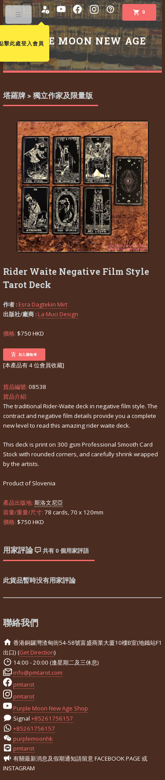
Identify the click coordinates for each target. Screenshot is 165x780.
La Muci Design (58, 314)
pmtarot (23, 684)
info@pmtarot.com (37, 672)
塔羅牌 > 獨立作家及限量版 (48, 95)
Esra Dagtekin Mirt (42, 304)
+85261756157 (52, 718)
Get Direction (36, 652)
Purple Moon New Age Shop (50, 708)
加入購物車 (24, 354)
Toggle (19, 16)
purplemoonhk (33, 739)
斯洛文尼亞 (48, 502)
